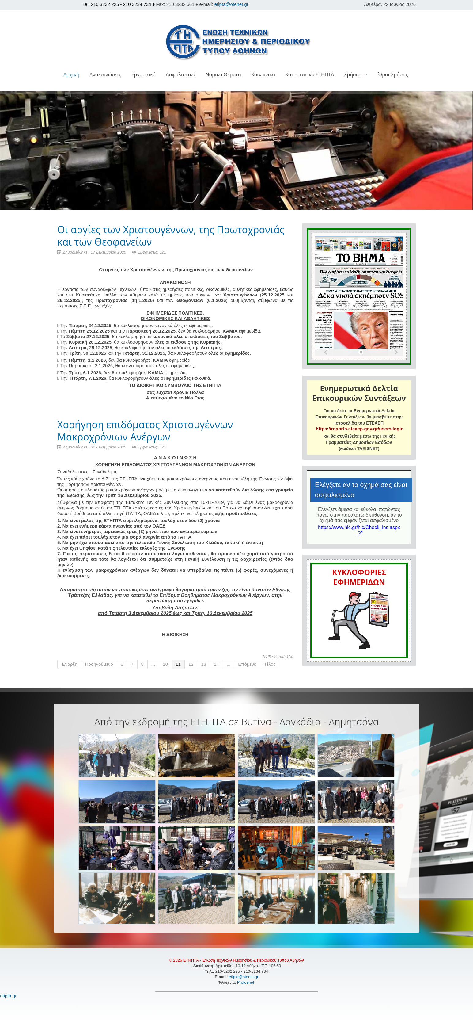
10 (165, 664)
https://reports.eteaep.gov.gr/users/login (359, 428)
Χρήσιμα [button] (356, 74)
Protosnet (246, 982)
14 (216, 664)
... (153, 664)
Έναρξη (70, 664)
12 (191, 664)
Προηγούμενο (99, 664)
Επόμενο (247, 664)
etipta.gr (8, 995)
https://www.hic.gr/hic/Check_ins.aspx (359, 530)
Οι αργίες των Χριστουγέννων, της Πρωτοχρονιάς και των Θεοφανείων (170, 235)
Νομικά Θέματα (223, 74)
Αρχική (71, 74)
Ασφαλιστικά (180, 74)
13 (203, 664)
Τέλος (269, 664)
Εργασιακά (143, 74)
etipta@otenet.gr (231, 4)
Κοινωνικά (263, 74)
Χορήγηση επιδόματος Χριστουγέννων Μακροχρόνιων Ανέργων (145, 430)
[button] (236, 87)
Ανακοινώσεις (105, 74)
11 (178, 664)
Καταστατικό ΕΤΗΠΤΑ (309, 74)
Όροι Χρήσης (393, 74)
